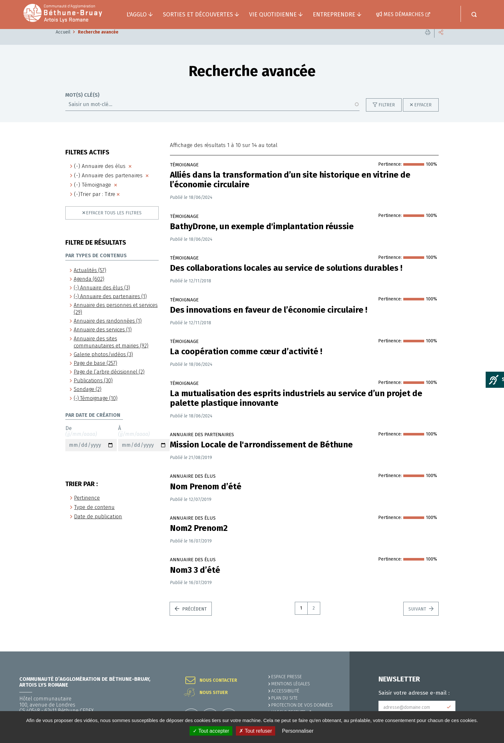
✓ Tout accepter (211, 731)
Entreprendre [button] (334, 14)
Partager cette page (440, 41)
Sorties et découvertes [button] (198, 14)
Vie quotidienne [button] (273, 14)
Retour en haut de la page (485, 651)
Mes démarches (404, 14)
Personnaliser (297, 731)
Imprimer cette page (427, 41)
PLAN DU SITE (284, 698)
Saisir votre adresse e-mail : (414, 693)
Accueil (63, 41)
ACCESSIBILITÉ (285, 691)
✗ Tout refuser (255, 731)
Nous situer (214, 692)
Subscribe (449, 707)
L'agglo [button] (136, 14)
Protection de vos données (302, 705)
